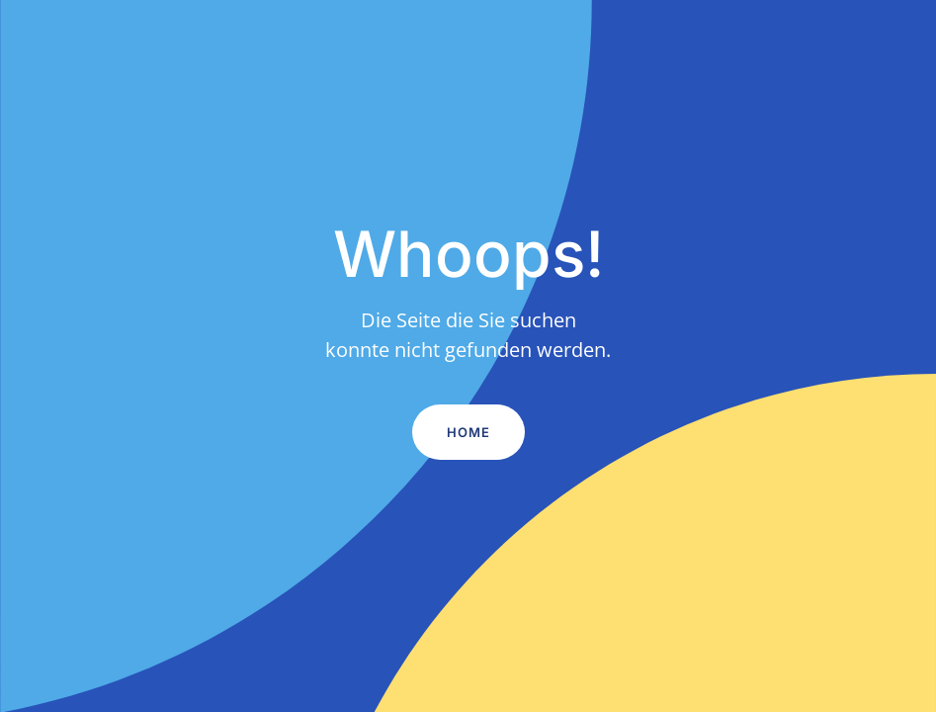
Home (468, 432)
